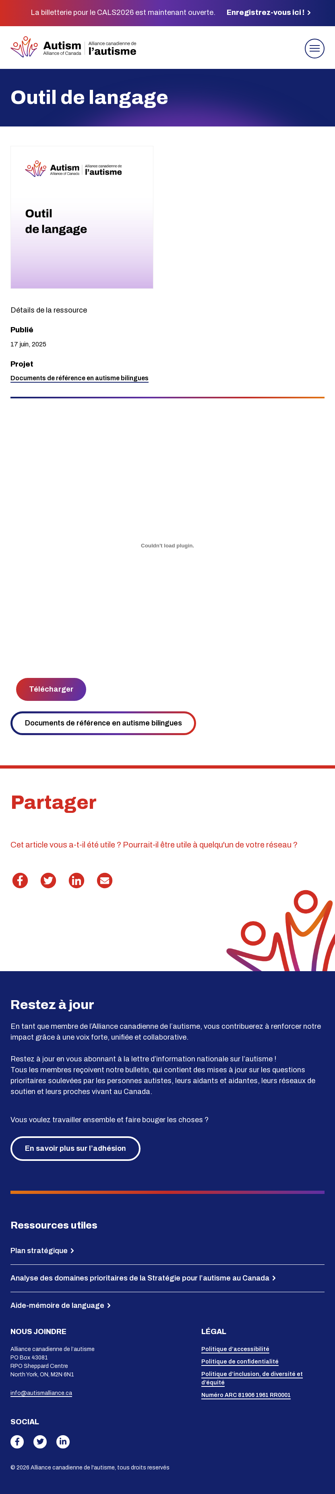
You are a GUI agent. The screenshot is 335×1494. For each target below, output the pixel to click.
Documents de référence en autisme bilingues (103, 723)
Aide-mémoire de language (57, 1305)
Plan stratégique (39, 1251)
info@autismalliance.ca (41, 1393)
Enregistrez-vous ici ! (265, 12)
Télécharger (51, 689)
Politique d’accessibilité (235, 1349)
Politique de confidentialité (240, 1362)
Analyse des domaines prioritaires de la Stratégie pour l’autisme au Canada (139, 1278)
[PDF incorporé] (167, 546)
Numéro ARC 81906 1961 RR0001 (246, 1395)
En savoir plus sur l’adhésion (75, 1148)
